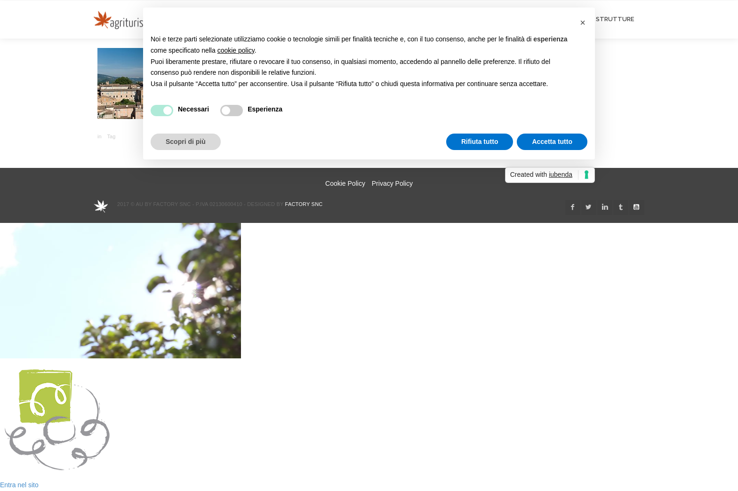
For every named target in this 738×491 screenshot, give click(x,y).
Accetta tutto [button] (552, 141)
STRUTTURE (615, 19)
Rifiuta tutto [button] (479, 141)
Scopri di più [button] (186, 141)
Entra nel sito (19, 485)
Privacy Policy (392, 183)
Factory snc (304, 204)
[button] (582, 22)
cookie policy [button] (236, 50)
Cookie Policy (345, 183)
